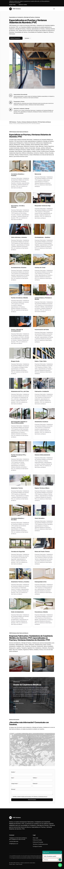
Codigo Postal (14, 783)
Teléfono (35, 777)
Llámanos (28, 38)
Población (35, 783)
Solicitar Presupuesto (15, 38)
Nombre (13, 772)
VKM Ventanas (15, 9)
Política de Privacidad (26, 796)
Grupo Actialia (19, 864)
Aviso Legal (35, 837)
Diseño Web (12, 864)
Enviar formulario (32, 799)
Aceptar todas (12, 4)
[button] (32, 749)
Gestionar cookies (23, 4)
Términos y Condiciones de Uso (40, 796)
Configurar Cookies (37, 846)
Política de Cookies (37, 840)
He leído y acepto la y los (30, 796)
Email (12, 777)
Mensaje (13, 789)
